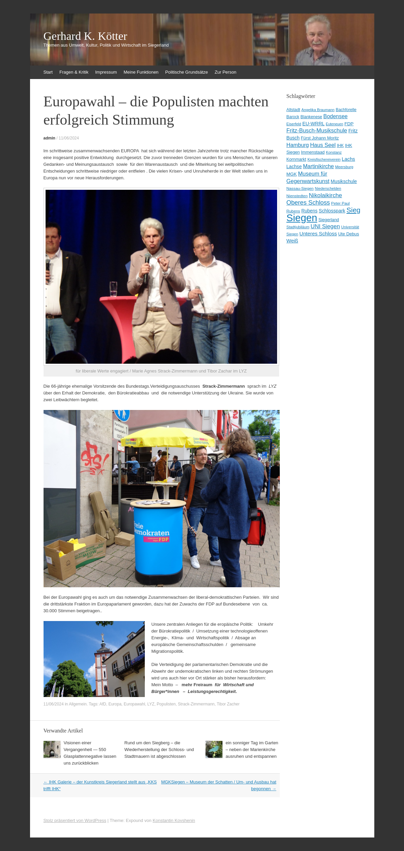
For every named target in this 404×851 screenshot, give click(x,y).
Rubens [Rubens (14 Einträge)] (309, 210)
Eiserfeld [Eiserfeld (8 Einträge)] (294, 124)
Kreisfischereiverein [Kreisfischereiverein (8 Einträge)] (324, 159)
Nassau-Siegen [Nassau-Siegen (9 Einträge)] (300, 188)
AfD (102, 704)
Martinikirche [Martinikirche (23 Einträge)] (318, 166)
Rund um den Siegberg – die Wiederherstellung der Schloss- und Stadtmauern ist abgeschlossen (159, 749)
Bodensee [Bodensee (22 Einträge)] (335, 116)
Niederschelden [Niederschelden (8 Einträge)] (328, 188)
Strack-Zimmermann (196, 704)
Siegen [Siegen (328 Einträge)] (302, 217)
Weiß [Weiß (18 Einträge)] (292, 240)
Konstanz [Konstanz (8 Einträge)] (334, 152)
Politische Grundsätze (186, 72)
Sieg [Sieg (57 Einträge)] (353, 210)
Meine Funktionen (141, 72)
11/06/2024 (69, 138)
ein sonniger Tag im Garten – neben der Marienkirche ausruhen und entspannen (252, 749)
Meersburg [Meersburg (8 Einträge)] (344, 167)
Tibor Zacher (228, 704)
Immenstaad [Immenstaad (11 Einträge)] (313, 152)
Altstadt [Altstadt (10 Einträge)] (293, 109)
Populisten (166, 704)
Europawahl (134, 704)
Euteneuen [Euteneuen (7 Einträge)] (334, 124)
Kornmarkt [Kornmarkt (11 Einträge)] (296, 159)
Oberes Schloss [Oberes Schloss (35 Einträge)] (308, 202)
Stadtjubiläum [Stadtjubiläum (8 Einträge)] (298, 227)
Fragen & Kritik (73, 72)
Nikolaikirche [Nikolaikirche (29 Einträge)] (325, 195)
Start (48, 72)
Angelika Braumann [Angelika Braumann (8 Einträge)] (317, 110)
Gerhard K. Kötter (85, 36)
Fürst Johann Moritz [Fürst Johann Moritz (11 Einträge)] (320, 137)
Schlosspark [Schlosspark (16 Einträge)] (332, 210)
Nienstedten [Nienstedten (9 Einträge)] (297, 196)
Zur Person (225, 72)
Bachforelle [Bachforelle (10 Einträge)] (346, 109)
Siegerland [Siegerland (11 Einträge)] (328, 219)
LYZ (151, 704)
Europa (115, 704)
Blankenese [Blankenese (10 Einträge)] (311, 116)
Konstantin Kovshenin (174, 820)
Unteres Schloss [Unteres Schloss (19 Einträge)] (318, 233)
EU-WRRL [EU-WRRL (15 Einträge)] (313, 123)
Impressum (106, 72)
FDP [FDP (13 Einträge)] (349, 123)
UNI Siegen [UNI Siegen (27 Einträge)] (325, 226)
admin (49, 138)
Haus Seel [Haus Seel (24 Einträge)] (323, 145)
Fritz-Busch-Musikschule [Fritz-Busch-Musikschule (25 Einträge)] (317, 130)
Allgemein (78, 704)
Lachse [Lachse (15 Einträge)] (294, 166)
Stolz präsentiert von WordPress (75, 820)
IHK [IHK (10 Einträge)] (340, 145)
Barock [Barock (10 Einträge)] (293, 116)
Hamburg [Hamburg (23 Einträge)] (298, 145)
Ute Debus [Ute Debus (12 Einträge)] (348, 233)
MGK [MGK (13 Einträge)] (292, 174)
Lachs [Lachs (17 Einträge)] (348, 159)
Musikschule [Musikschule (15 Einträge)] (344, 181)
